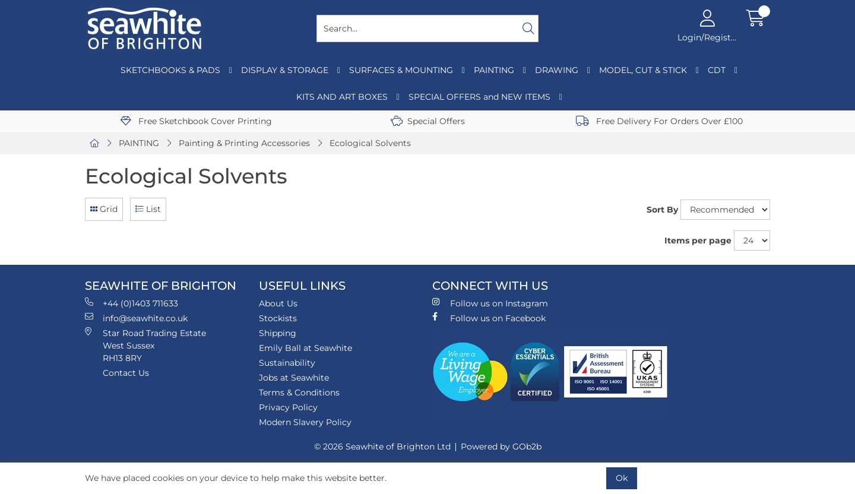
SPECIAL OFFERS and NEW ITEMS (479, 96)
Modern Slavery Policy (305, 422)
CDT (717, 70)
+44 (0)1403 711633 (131, 303)
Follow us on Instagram (490, 303)
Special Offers (428, 121)
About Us (278, 303)
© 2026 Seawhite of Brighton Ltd (382, 446)
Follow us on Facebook (489, 318)
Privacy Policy (288, 407)
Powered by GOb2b (501, 446)
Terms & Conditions (299, 392)
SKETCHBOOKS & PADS (170, 70)
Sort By (662, 209)
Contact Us (126, 373)
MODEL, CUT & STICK (643, 70)
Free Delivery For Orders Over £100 (659, 121)
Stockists (278, 318)
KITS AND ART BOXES (342, 96)
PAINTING (494, 70)
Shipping (277, 333)
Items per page (698, 240)
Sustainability (287, 362)
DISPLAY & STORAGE (284, 70)
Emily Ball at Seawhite (305, 348)
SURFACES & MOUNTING (401, 70)
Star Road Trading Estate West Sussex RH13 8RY (145, 345)
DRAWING (556, 70)
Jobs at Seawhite (294, 377)
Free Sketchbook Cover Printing (196, 121)
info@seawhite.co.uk (136, 318)
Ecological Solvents (370, 143)
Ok (622, 478)
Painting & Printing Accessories (244, 143)
